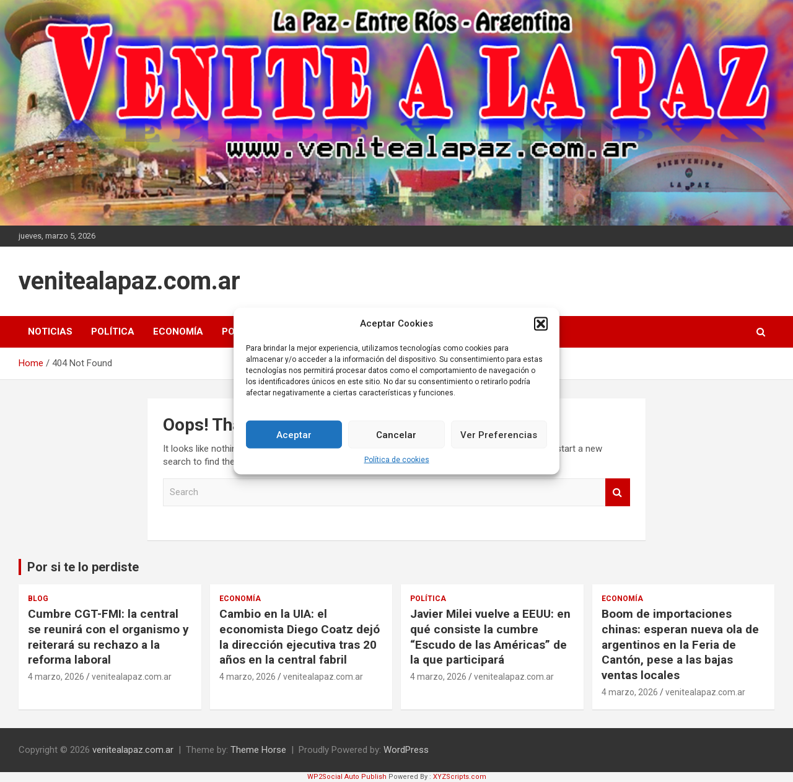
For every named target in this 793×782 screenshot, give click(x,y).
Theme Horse (258, 749)
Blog (38, 598)
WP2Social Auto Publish (347, 777)
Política (112, 331)
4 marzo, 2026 (56, 677)
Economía (178, 331)
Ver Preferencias (498, 440)
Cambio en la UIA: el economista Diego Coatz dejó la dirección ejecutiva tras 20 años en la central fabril (299, 637)
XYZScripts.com (459, 777)
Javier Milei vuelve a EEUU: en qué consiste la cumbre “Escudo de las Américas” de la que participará (490, 637)
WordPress (406, 749)
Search (617, 492)
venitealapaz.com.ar (129, 281)
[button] (541, 329)
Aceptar (294, 440)
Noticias (50, 331)
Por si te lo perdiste (83, 567)
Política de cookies (396, 466)
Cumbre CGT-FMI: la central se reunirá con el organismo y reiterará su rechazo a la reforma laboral (108, 637)
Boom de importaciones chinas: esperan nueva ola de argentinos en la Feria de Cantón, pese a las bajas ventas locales (680, 644)
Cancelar (396, 440)
